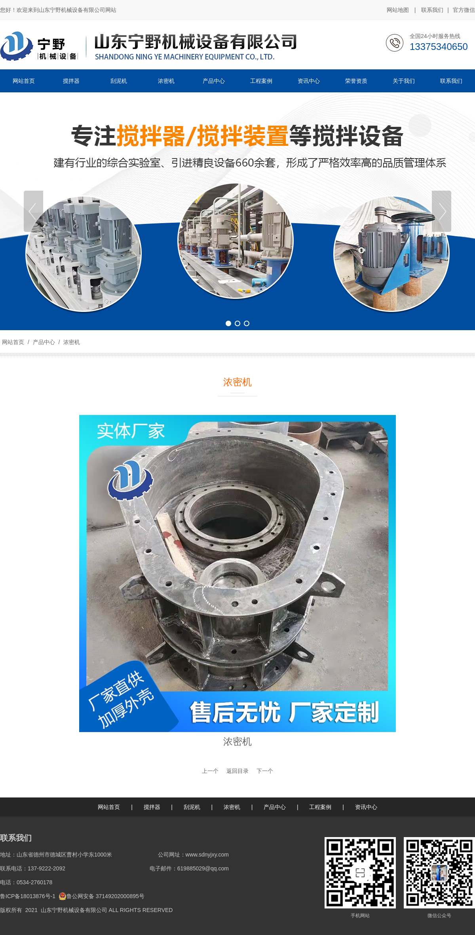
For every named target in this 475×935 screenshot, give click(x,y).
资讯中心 (366, 807)
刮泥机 (192, 807)
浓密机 (71, 342)
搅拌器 (152, 807)
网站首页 (13, 342)
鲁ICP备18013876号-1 (27, 896)
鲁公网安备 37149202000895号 (101, 896)
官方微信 (464, 10)
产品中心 (44, 342)
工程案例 (320, 807)
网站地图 (398, 10)
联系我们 (432, 10)
